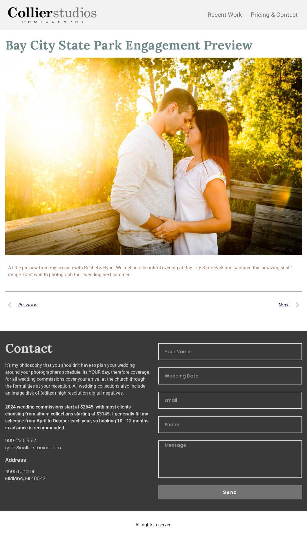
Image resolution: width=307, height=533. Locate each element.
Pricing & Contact (274, 14)
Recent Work (225, 14)
